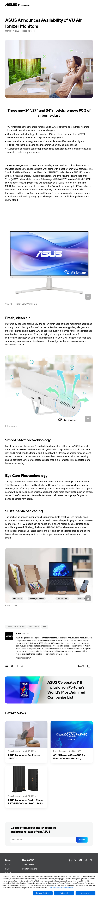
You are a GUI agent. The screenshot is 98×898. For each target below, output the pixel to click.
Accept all (85, 893)
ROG (7, 868)
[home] (17, 5)
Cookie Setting (42, 893)
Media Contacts (28, 864)
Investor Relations (29, 868)
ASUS (7, 864)
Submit (82, 839)
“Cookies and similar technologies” (60, 888)
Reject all (64, 893)
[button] (90, 5)
